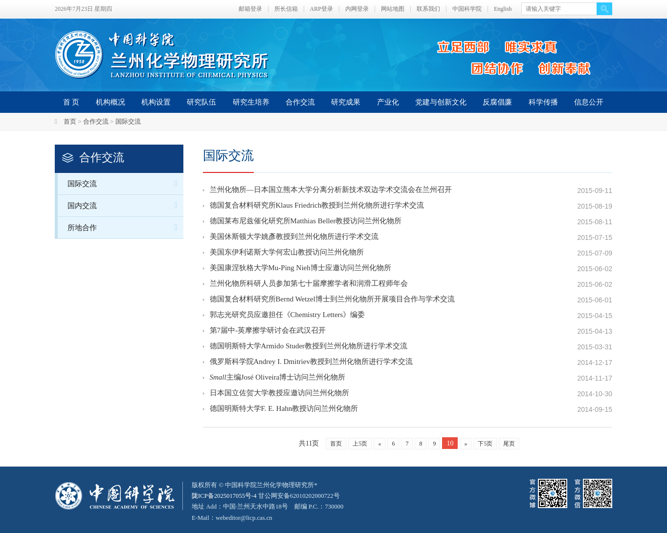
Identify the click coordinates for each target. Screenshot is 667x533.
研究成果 (345, 102)
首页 (70, 121)
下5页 (485, 443)
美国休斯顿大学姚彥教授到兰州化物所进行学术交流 (294, 237)
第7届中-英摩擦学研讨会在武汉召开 (268, 331)
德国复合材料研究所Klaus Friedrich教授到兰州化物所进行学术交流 (317, 206)
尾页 (509, 443)
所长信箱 (286, 9)
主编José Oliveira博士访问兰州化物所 (278, 378)
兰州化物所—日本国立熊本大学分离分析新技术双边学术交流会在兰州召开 (331, 190)
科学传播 (543, 102)
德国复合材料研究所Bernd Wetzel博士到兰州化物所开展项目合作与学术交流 (332, 300)
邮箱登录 (250, 9)
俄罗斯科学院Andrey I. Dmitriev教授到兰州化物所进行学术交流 (311, 362)
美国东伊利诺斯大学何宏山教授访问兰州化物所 (287, 253)
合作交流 (300, 102)
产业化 (388, 102)
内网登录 (357, 9)
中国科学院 (467, 9)
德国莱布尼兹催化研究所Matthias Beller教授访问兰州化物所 (306, 222)
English (503, 9)
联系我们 (428, 9)
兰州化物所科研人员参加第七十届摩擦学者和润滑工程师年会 (309, 284)
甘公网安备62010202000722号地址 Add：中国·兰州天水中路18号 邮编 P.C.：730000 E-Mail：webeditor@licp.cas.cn (268, 506)
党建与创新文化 (441, 102)
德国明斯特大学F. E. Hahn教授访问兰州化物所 (284, 409)
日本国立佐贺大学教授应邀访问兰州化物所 (279, 394)
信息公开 (588, 102)
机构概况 (110, 102)
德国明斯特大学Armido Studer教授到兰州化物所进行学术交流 (309, 347)
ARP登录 (321, 9)
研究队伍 (201, 102)
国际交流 (128, 121)
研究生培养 (251, 102)
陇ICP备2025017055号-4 (225, 495)
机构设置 (156, 102)
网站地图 (392, 9)
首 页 (71, 102)
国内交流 (125, 205)
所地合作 (125, 227)
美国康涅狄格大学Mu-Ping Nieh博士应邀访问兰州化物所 (300, 269)
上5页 (360, 443)
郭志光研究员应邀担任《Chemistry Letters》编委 (287, 316)
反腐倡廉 (497, 102)
